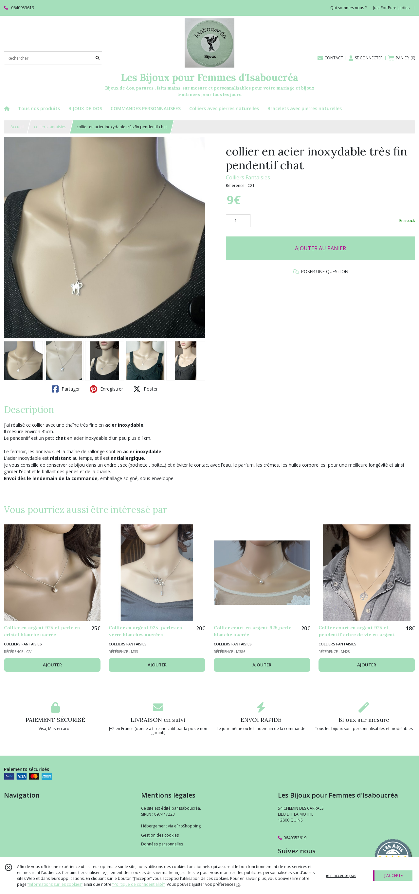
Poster (145, 389)
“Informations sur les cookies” (54, 884)
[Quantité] (238, 220)
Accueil (17, 127)
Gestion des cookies (160, 835)
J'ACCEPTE (393, 875)
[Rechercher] (97, 58)
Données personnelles (162, 844)
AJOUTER (52, 665)
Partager (66, 389)
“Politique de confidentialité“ (138, 884)
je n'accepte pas (341, 875)
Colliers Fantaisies (248, 177)
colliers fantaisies (50, 127)
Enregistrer (106, 389)
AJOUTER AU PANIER (320, 248)
